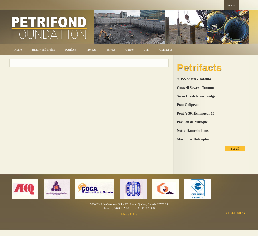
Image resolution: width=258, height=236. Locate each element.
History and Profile (43, 49)
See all (235, 148)
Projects (91, 49)
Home (18, 49)
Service (110, 49)
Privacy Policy (129, 214)
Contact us (165, 49)
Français (231, 4)
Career (129, 49)
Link (146, 49)
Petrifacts (70, 49)
